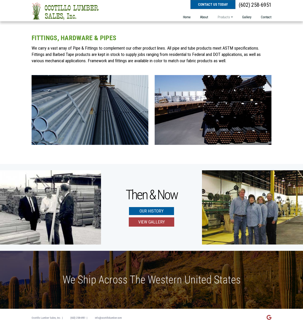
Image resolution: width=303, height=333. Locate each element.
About (204, 17)
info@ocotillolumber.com (108, 317)
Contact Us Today (213, 4)
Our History (151, 211)
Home (187, 17)
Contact (266, 17)
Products (225, 17)
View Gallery (151, 222)
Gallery (246, 17)
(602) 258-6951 (255, 5)
